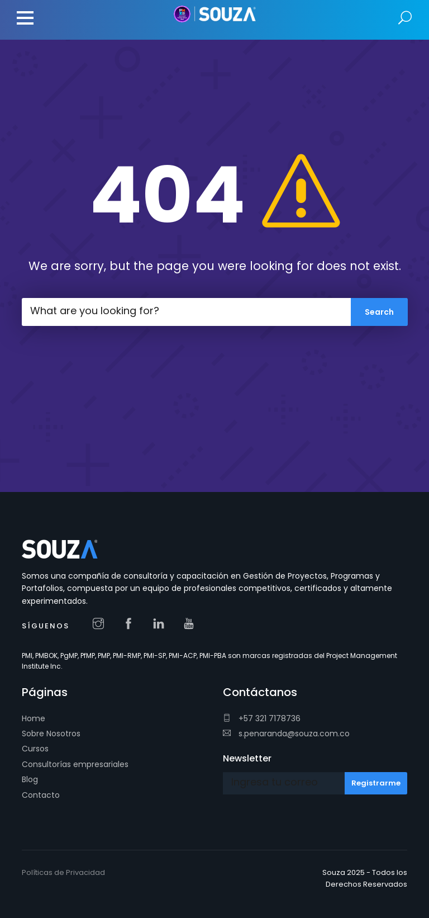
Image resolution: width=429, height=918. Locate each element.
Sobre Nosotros (51, 733)
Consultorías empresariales (75, 764)
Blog (30, 779)
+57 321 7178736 (262, 718)
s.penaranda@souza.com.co (286, 733)
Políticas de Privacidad (63, 872)
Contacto (41, 795)
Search (405, 18)
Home (33, 718)
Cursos (35, 748)
